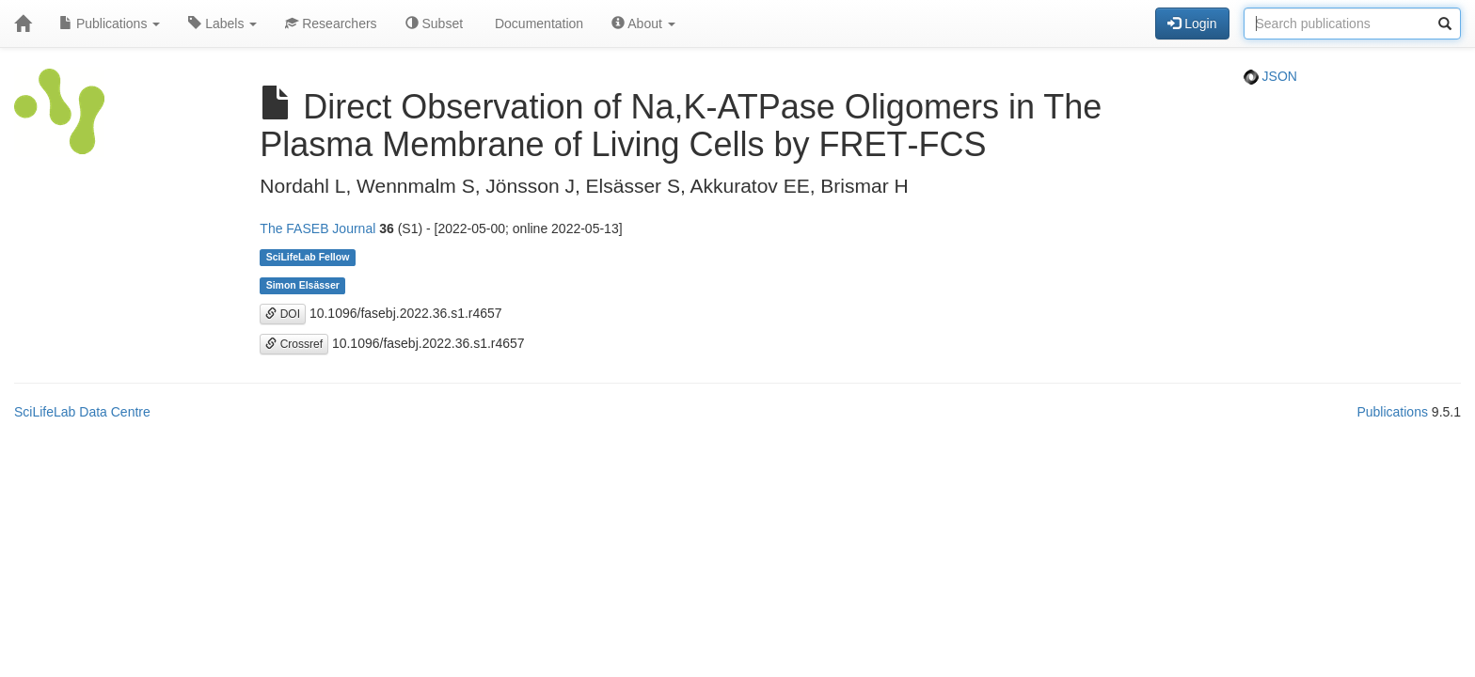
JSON (1270, 76)
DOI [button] (282, 314)
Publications (109, 23)
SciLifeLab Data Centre (82, 411)
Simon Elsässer (303, 285)
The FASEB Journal (317, 228)
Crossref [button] (294, 344)
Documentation (537, 23)
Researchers (330, 23)
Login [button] (1191, 23)
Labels (222, 23)
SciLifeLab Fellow (308, 257)
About (643, 23)
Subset (434, 23)
